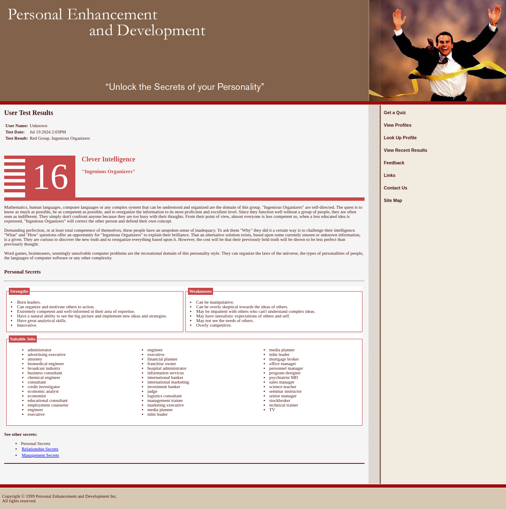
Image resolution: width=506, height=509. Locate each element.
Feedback (394, 162)
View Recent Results (405, 150)
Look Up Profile (400, 137)
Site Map (393, 200)
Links (390, 175)
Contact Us (395, 187)
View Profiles (397, 125)
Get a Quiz (395, 112)
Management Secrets (40, 455)
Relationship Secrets (40, 449)
